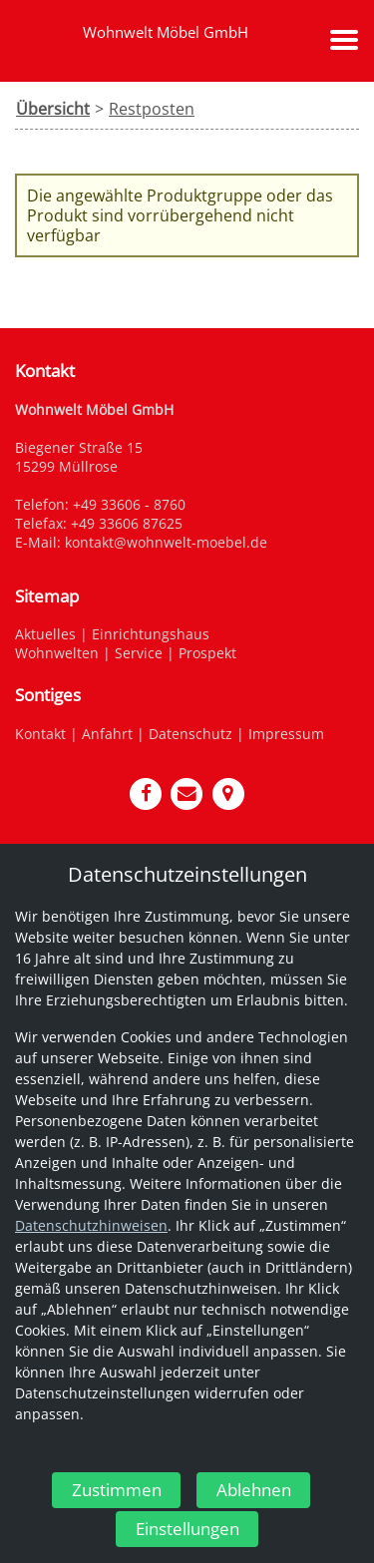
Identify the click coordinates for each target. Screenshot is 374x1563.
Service (139, 652)
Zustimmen (117, 1488)
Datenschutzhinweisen (91, 1225)
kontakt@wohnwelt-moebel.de (166, 542)
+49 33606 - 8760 (129, 504)
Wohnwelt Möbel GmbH (165, 32)
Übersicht (53, 109)
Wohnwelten (57, 652)
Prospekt (207, 652)
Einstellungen (187, 1528)
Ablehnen (253, 1488)
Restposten (151, 109)
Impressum (286, 733)
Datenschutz (190, 733)
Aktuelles (45, 633)
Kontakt (40, 733)
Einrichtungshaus (150, 633)
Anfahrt (107, 733)
